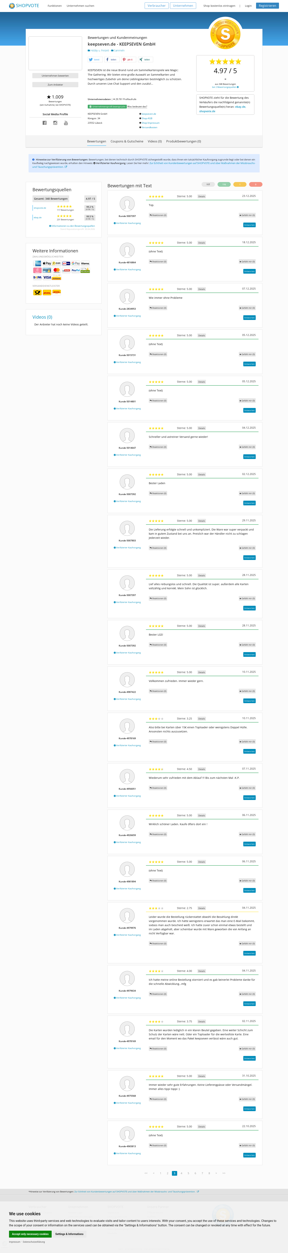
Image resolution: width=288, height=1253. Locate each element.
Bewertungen (96, 141)
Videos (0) (155, 141)
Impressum (14, 1242)
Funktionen (55, 6)
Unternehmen (183, 6)
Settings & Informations (69, 1234)
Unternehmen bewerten (55, 75)
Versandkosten (149, 127)
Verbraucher (157, 6)
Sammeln (118, 50)
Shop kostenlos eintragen (219, 6)
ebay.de (38, 217)
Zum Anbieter (55, 84)
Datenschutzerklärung (34, 1242)
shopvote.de (40, 207)
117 (208, 184)
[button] (95, 59)
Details (201, 196)
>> (223, 1173)
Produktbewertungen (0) (183, 141)
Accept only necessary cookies (30, 1234)
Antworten (249, 225)
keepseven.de (149, 113)
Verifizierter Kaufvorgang (127, 223)
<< (145, 1173)
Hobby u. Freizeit (99, 50)
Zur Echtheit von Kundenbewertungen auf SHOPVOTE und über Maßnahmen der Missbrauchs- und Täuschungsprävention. (136, 1191)
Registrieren (267, 6)
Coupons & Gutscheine (127, 141)
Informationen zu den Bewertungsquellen (72, 225)
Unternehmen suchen (80, 6)
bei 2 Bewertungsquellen (225, 87)
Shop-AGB (147, 118)
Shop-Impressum (150, 122)
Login (248, 6)
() (247, 215)
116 (224, 184)
